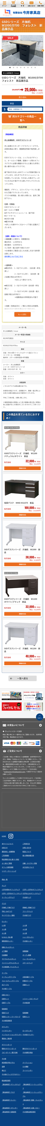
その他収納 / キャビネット (10, 967)
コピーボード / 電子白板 (10, 1052)
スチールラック (28, 963)
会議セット (26, 985)
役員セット (26, 1017)
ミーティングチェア (8, 897)
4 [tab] (21, 67)
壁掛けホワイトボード (9, 1049)
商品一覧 (5, 879)
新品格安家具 (6, 1080)
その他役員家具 (7, 1021)
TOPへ (39, 718)
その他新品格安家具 (29, 1112)
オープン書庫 (27, 955)
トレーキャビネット (29, 959)
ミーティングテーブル (9, 977)
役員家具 (5, 1009)
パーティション (28, 1063)
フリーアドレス (28, 911)
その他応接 (26, 1003)
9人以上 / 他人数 (7, 937)
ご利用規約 (5, 855)
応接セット (5, 999)
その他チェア (27, 897)
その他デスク (27, 915)
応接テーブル (6, 1003)
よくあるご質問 (7, 863)
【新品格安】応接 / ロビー (31, 1108)
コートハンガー (28, 1070)
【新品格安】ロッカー (9, 1100)
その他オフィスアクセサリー (11, 1074)
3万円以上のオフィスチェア (32, 893)
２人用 (25, 925)
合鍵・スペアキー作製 (30, 863)
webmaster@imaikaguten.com (14, 772)
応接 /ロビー (6, 995)
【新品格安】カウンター (10, 1108)
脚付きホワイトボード (30, 1049)
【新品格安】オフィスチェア (11, 1084)
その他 (4, 1059)
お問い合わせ (27, 848)
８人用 (25, 933)
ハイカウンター (7, 1031)
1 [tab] (10, 67)
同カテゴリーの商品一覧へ (22, 118)
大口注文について (28, 867)
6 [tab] (28, 67)
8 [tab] (35, 67)
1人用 (4, 925)
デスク (4, 904)
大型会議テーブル (28, 977)
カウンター (5, 1027)
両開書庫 (25, 951)
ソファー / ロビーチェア (30, 999)
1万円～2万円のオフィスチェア (33, 890)
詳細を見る (22, 468)
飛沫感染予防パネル (8, 1063)
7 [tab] (31, 67)
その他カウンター (28, 1035)
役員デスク (5, 1013)
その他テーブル (7, 989)
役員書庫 (25, 1013)
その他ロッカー (28, 941)
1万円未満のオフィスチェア (11, 890)
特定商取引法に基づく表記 (10, 859)
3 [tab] (17, 67)
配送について (27, 852)
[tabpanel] (22, 50)
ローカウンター (28, 1031)
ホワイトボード (7, 1045)
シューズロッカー (28, 937)
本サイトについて (7, 844)
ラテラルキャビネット (9, 959)
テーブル (4, 973)
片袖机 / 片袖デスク (8, 907)
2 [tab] (13, 67)
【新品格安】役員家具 (9, 1112)
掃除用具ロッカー (7, 941)
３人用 (4, 929)
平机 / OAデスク (7, 911)
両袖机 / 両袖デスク (29, 907)
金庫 (3, 1066)
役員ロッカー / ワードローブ (11, 1017)
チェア (4, 886)
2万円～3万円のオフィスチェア (12, 893)
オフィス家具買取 (7, 867)
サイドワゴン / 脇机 (8, 915)
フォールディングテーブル (10, 981)
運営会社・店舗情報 (8, 852)
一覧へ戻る (22, 678)
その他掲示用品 (28, 1052)
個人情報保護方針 (28, 855)
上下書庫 (5, 951)
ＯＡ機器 (25, 1066)
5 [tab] (24, 67)
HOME (4, 836)
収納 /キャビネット (8, 947)
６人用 (4, 933)
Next (43, 50)
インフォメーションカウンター (12, 1035)
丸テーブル (5, 985)
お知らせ (5, 848)
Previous (2, 50)
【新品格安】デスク (8, 1092)
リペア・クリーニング (9, 871)
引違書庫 (5, 955)
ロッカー (5, 921)
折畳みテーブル (28, 981)
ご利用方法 (26, 844)
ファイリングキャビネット (10, 963)
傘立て (4, 1070)
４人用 (25, 929)
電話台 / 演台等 (7, 1038)
